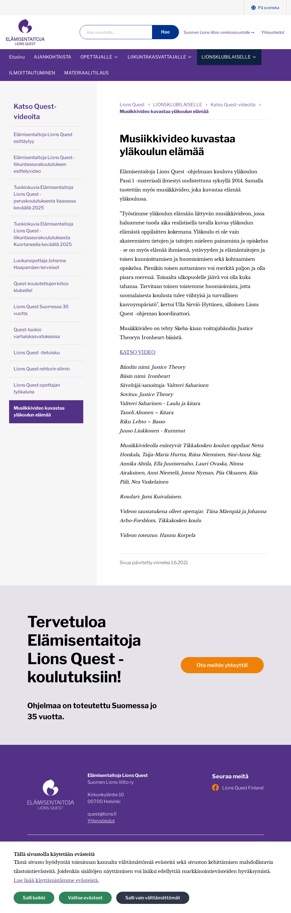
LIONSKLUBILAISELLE (226, 57)
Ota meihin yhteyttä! (222, 665)
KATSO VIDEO (137, 352)
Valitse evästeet (85, 898)
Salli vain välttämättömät (152, 898)
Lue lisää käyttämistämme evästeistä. (56, 880)
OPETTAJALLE (96, 57)
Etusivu (17, 57)
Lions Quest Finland (238, 787)
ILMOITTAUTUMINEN (32, 73)
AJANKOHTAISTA (52, 57)
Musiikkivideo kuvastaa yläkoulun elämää (39, 411)
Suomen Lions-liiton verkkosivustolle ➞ (219, 32)
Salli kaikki (34, 898)
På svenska (265, 7)
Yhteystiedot (272, 32)
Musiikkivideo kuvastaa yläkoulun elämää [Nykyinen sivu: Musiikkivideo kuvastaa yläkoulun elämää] (164, 111)
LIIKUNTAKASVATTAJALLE (157, 57)
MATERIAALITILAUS (86, 73)
